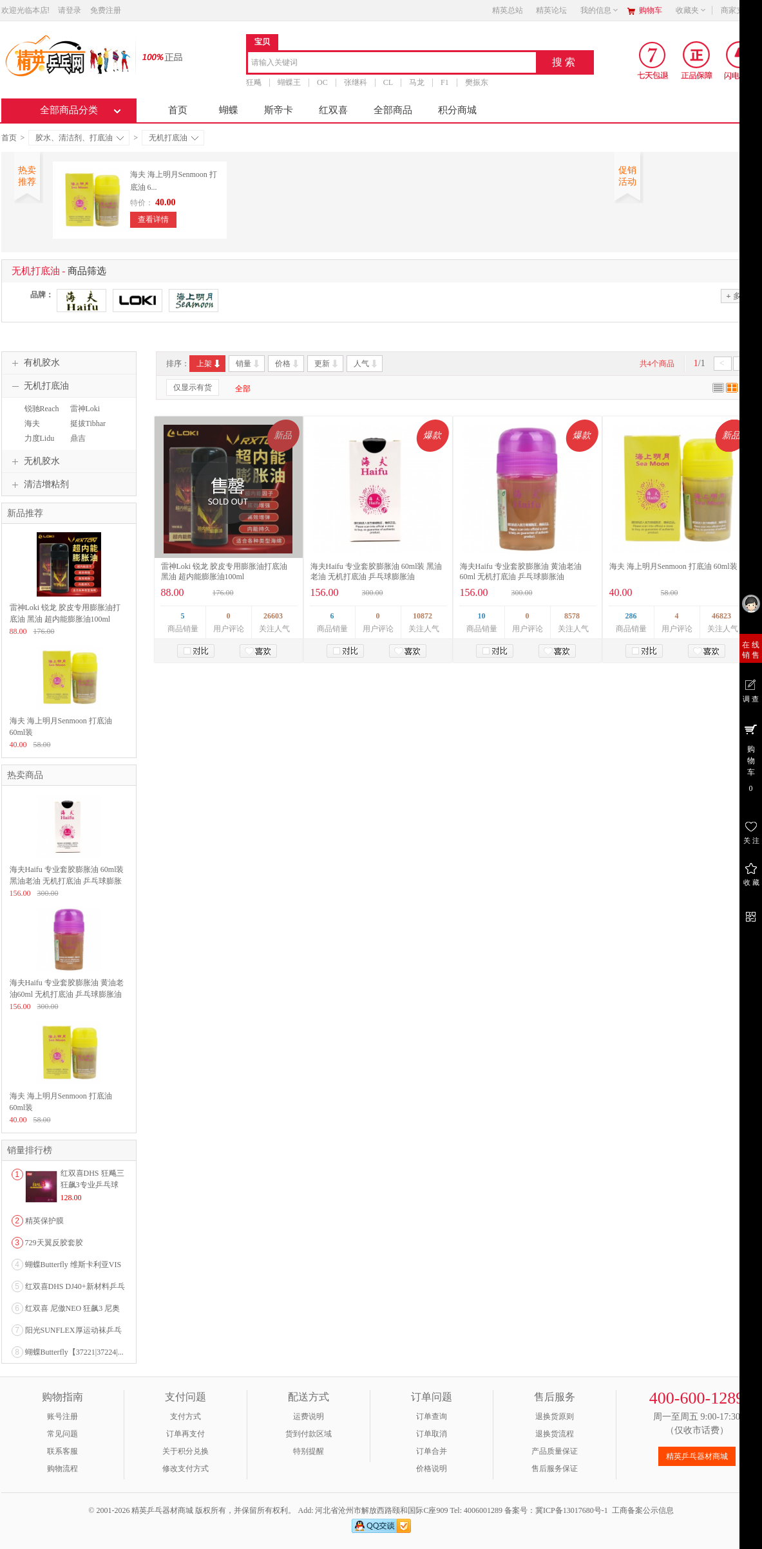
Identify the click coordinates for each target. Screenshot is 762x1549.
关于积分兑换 (185, 1451)
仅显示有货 (192, 387)
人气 (366, 363)
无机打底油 (173, 137)
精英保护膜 (44, 1220)
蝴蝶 (228, 110)
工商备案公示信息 (643, 1510)
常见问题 (62, 1433)
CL (387, 82)
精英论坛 (551, 10)
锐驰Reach (41, 408)
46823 (721, 615)
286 (631, 615)
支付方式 (185, 1416)
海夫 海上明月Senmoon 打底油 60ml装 (673, 566)
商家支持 (740, 10)
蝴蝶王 (289, 82)
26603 (273, 615)
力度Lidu (39, 438)
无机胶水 (34, 461)
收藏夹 (691, 10)
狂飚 (254, 82)
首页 (177, 110)
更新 (326, 363)
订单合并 (431, 1451)
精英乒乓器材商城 (697, 1456)
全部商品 (393, 110)
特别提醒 (308, 1451)
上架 (209, 363)
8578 (572, 615)
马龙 (416, 82)
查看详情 (153, 219)
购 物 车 (750, 757)
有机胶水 (34, 363)
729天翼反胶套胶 (54, 1242)
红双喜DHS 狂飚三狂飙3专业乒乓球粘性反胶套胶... (92, 1185)
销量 (248, 363)
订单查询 (431, 1416)
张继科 (355, 82)
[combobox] (392, 63)
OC (322, 82)
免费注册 (105, 10)
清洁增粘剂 (38, 484)
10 (482, 615)
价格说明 (431, 1468)
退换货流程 (554, 1433)
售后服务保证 (554, 1468)
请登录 (69, 10)
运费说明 (308, 1416)
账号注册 (62, 1416)
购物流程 (62, 1468)
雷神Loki (85, 408)
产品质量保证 (554, 1451)
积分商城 (457, 110)
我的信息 (599, 10)
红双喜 (333, 110)
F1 (445, 82)
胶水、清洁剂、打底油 (79, 137)
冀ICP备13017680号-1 (571, 1510)
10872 (422, 615)
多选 (737, 296)
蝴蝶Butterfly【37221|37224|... (74, 1352)
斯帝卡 (278, 110)
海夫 (32, 423)
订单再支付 (185, 1433)
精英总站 (507, 10)
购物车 (650, 10)
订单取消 (431, 1433)
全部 (243, 388)
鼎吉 (78, 438)
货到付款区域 (308, 1433)
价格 (287, 363)
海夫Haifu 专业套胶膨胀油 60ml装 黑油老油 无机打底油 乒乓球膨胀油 (67, 881)
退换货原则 (554, 1416)
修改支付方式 (185, 1468)
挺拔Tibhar (88, 423)
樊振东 (476, 82)
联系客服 (62, 1451)
